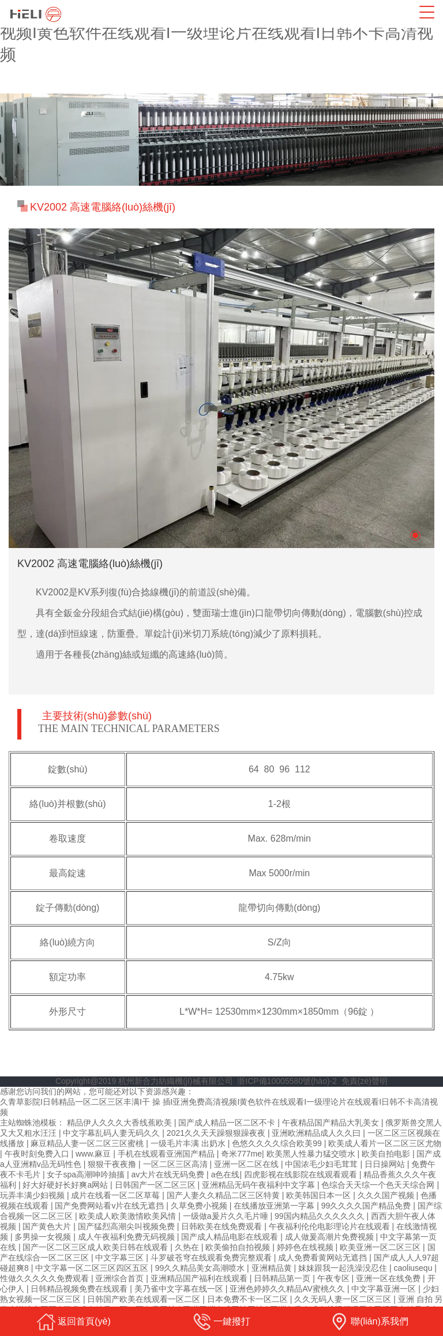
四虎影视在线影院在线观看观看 (301, 1174)
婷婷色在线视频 (306, 1247)
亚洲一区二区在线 (247, 1164)
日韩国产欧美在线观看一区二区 (144, 1299)
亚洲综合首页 (120, 1278)
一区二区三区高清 (176, 1164)
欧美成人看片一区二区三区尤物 (384, 1143)
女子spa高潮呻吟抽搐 (86, 1174)
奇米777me (241, 1153)
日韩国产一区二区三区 (156, 1184)
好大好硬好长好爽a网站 (66, 1184)
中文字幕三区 (120, 1257)
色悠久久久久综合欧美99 (278, 1143)
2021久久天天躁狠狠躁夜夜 (217, 1133)
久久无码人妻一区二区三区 (343, 1299)
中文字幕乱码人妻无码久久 (112, 1133)
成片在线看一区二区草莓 (116, 1195)
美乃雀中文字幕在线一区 (180, 1288)
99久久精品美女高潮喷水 (201, 1268)
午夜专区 (334, 1278)
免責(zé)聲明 (364, 1081)
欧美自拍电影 (387, 1153)
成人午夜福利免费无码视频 (127, 1236)
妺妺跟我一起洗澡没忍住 (343, 1268)
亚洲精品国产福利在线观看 (200, 1278)
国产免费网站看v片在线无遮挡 (110, 1205)
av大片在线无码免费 (169, 1174)
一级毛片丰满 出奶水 (189, 1143)
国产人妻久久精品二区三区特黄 (224, 1195)
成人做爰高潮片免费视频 (330, 1236)
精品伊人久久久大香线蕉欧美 (120, 1122)
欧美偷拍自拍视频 (238, 1247)
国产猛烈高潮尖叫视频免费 (127, 1226)
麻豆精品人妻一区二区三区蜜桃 (88, 1143)
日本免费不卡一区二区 (248, 1299)
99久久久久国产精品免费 (367, 1205)
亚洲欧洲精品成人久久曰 (317, 1133)
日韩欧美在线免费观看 (222, 1226)
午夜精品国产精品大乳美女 (331, 1122)
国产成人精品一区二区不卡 (227, 1122)
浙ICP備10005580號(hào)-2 (287, 1081)
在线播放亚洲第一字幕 (275, 1205)
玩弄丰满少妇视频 (33, 1195)
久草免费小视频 (200, 1205)
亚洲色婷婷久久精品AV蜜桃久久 (288, 1288)
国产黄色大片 (47, 1226)
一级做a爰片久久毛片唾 (227, 1216)
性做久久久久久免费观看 (45, 1278)
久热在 (188, 1247)
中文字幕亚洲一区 (384, 1288)
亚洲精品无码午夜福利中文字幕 (259, 1184)
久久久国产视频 (387, 1195)
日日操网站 (386, 1164)
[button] (415, 535)
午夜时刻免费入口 (38, 1153)
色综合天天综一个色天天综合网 (379, 1184)
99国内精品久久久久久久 (320, 1216)
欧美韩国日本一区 (319, 1195)
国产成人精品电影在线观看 (230, 1236)
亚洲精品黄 (272, 1268)
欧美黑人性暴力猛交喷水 (312, 1153)
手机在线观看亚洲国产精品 (167, 1153)
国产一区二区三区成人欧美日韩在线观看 (96, 1247)
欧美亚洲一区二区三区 (381, 1247)
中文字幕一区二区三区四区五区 (93, 1268)
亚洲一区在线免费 (389, 1278)
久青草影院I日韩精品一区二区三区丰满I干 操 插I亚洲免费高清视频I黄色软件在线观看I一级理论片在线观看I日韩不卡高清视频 (221, 32)
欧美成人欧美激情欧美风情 (128, 1216)
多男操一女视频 (43, 1236)
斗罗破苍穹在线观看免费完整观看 (212, 1257)
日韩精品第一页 (283, 1278)
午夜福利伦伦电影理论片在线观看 (330, 1226)
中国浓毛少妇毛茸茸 (322, 1164)
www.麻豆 (94, 1153)
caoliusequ (413, 1268)
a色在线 (225, 1174)
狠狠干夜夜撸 (113, 1164)
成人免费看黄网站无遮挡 (323, 1257)
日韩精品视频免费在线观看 (80, 1288)
